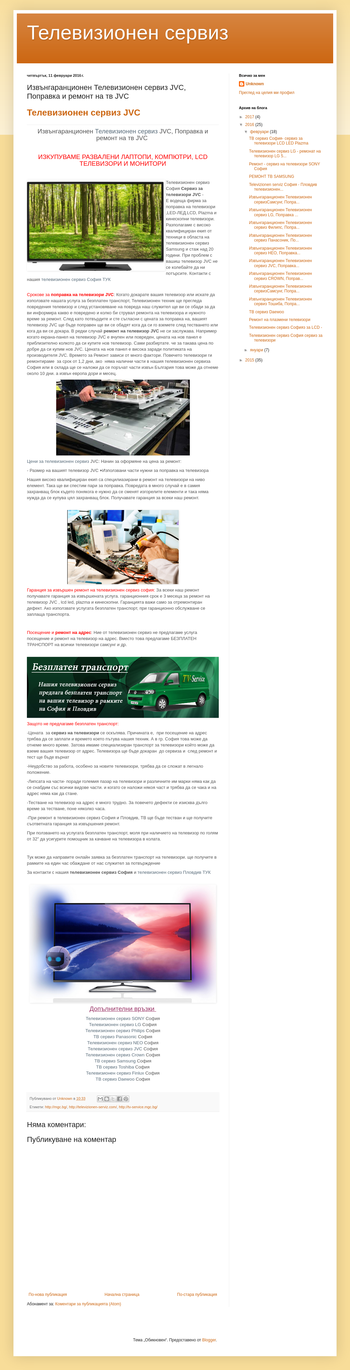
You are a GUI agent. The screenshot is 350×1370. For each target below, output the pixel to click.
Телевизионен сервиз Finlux (115, 1073)
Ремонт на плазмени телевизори (279, 319)
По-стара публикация (197, 1294)
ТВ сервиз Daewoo (115, 1079)
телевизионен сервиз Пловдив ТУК (174, 872)
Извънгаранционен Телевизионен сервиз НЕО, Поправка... (280, 250)
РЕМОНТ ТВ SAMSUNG (271, 176)
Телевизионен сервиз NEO (115, 1042)
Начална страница (122, 1294)
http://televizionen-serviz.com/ (93, 1107)
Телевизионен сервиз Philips (115, 1030)
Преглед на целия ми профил (266, 92)
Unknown (255, 84)
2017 (250, 117)
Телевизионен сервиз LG (115, 1024)
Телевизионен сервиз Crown (114, 1054)
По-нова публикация (48, 1294)
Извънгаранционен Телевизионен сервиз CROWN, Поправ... (280, 276)
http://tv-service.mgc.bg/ (138, 1107)
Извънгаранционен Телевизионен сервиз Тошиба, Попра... (280, 301)
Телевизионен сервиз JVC (83, 112)
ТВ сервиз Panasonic (115, 1036)
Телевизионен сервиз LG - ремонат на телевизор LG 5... (285, 153)
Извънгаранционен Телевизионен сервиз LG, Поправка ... (280, 212)
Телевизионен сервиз (128, 32)
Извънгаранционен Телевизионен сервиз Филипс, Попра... (280, 225)
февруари (260, 131)
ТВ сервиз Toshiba (115, 1067)
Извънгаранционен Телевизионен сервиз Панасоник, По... (280, 238)
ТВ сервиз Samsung (115, 1060)
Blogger (209, 1340)
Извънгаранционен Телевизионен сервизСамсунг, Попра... (280, 199)
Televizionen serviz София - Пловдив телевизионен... (283, 187)
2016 (250, 124)
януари (257, 350)
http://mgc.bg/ (56, 1107)
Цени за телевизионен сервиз (58, 461)
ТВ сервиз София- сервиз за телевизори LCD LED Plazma (278, 141)
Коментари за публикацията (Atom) (88, 1304)
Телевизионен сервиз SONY (115, 1018)
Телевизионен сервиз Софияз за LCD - (285, 327)
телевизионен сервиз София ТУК (76, 279)
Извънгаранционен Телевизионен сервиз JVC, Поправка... (280, 263)
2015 (250, 360)
